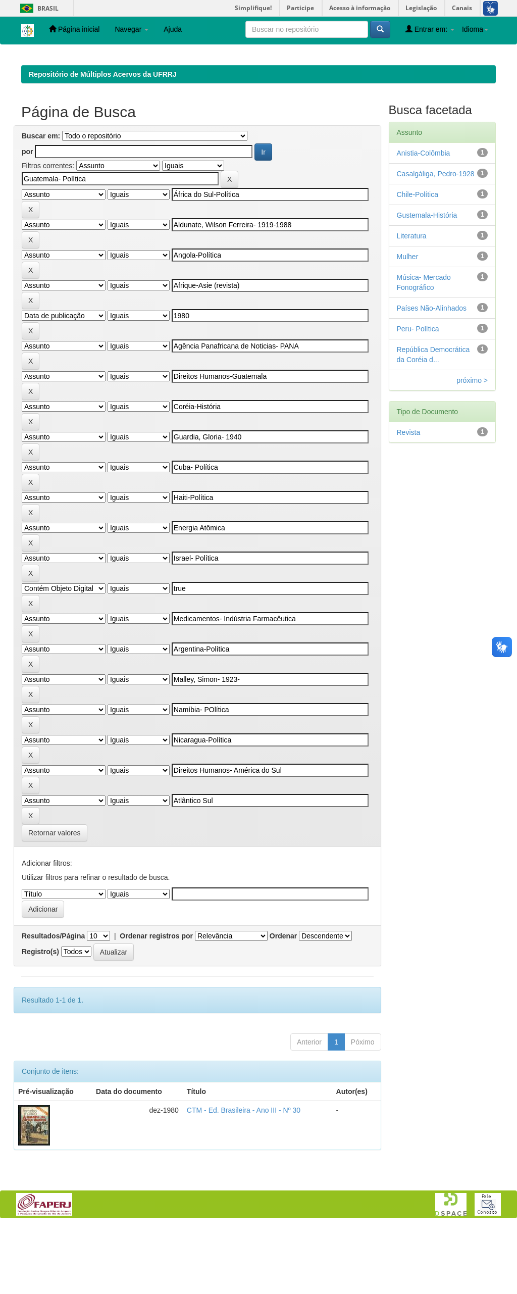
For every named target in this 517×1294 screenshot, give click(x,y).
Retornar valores (54, 898)
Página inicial (74, 29)
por (27, 217)
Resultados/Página (53, 1002)
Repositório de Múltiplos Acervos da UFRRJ (103, 140)
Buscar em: (41, 201)
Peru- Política (418, 394)
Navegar (131, 29)
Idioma (475, 29)
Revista (409, 498)
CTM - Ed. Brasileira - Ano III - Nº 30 (243, 1176)
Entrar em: (429, 29)
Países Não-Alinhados (432, 374)
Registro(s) (40, 1017)
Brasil (37, 8)
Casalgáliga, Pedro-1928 (436, 239)
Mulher (408, 322)
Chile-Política (417, 260)
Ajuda (173, 29)
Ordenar (283, 1002)
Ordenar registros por (156, 1002)
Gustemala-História (427, 281)
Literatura (412, 301)
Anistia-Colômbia (423, 219)
